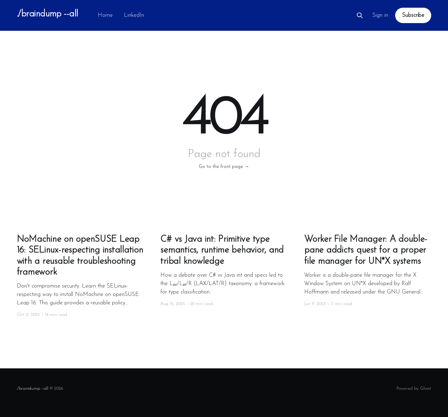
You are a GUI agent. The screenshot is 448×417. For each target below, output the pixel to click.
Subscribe (413, 15)
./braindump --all (47, 14)
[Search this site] (359, 15)
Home (105, 15)
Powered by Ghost (414, 388)
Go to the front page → (224, 166)
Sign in (380, 15)
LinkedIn (134, 15)
